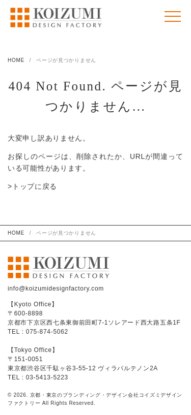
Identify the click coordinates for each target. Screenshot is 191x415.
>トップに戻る (32, 187)
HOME (16, 60)
